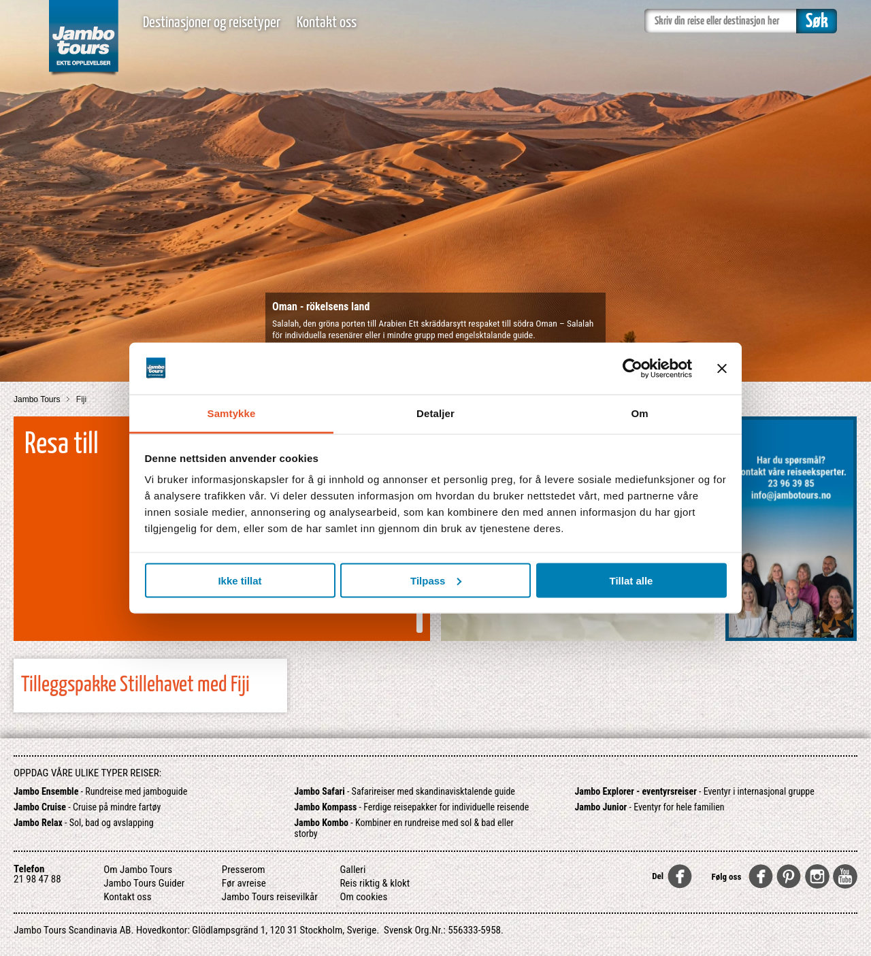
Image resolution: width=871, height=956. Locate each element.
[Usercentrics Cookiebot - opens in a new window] (632, 368)
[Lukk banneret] (722, 368)
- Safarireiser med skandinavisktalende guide (404, 791)
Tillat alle (631, 580)
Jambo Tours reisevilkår (270, 897)
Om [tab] (639, 413)
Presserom (243, 869)
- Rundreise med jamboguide (100, 791)
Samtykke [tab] (232, 413)
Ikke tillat (239, 580)
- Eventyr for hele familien (650, 807)
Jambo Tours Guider (143, 883)
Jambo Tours (38, 399)
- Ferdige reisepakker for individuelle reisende (411, 807)
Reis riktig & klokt (375, 883)
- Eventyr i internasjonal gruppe (695, 791)
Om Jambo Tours (137, 869)
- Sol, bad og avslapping (84, 822)
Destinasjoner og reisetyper (211, 23)
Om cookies (363, 897)
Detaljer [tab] (435, 413)
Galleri (352, 869)
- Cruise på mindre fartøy (87, 807)
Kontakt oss (327, 23)
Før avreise (244, 883)
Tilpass (435, 580)
